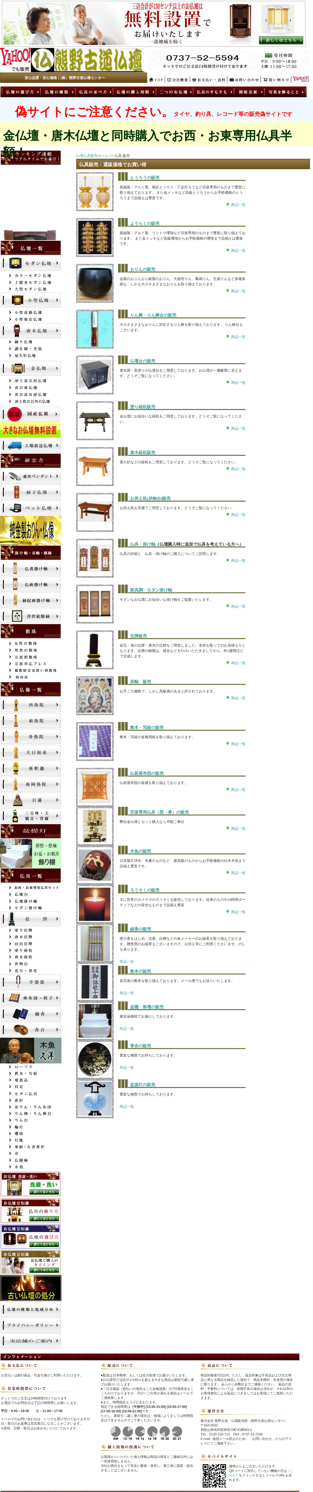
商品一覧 (238, 205)
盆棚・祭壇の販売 (147, 1007)
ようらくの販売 (144, 223)
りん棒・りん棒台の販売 (153, 315)
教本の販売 (140, 971)
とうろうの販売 (144, 177)
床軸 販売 (140, 682)
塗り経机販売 (142, 407)
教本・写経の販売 (147, 727)
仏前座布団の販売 (147, 773)
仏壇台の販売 (142, 361)
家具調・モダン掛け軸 (151, 590)
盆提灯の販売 (142, 1085)
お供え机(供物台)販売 (150, 498)
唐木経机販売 (142, 452)
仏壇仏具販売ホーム (92, 156)
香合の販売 (140, 1046)
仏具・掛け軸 (142, 544)
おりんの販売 (142, 269)
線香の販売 (140, 929)
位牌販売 (138, 636)
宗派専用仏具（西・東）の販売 (159, 812)
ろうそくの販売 (144, 890)
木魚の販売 (140, 851)
